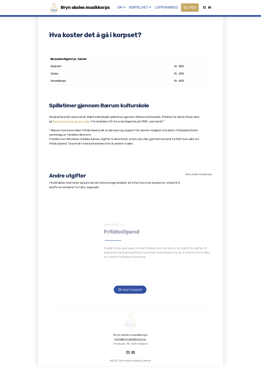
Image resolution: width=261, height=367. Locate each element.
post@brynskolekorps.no (130, 339)
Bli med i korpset (130, 290)
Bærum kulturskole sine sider (71, 121)
